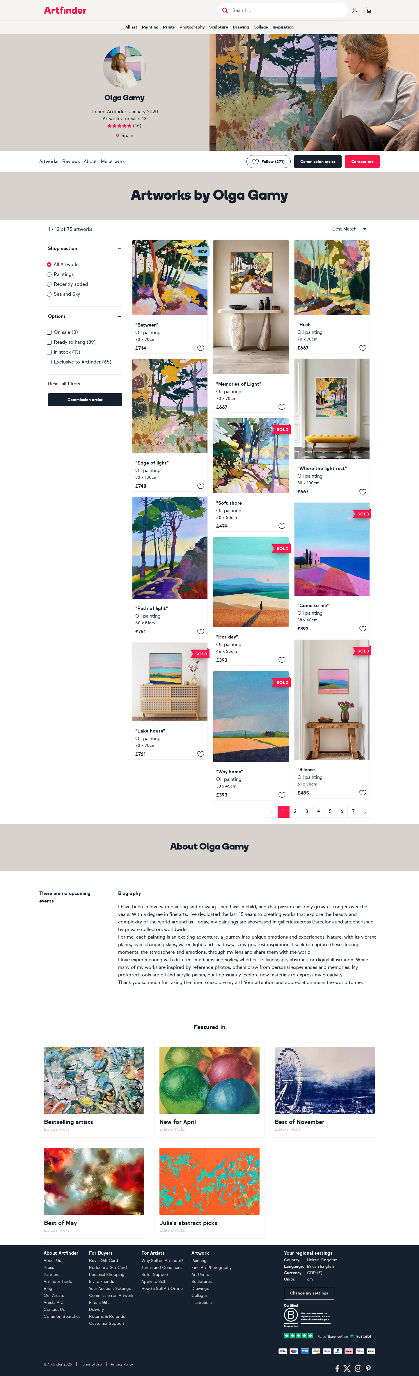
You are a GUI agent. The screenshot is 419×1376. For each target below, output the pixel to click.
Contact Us (54, 1309)
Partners (51, 1274)
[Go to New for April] (209, 1089)
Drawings (200, 1288)
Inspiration (283, 27)
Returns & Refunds (107, 1316)
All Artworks (66, 264)
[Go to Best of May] (94, 1190)
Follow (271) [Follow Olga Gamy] (269, 161)
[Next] (365, 812)
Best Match (350, 229)
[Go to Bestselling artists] (94, 1089)
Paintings (64, 274)
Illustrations (202, 1302)
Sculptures (201, 1281)
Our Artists (54, 1295)
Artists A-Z (54, 1302)
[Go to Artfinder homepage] (65, 10)
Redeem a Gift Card (108, 1267)
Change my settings (309, 1293)
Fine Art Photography (211, 1267)
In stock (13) (67, 352)
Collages (199, 1295)
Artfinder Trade (58, 1281)
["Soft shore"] (250, 474)
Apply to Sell (153, 1281)
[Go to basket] (368, 10)
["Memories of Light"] (250, 326)
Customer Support (106, 1323)
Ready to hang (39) (75, 342)
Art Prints (200, 1274)
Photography (192, 27)
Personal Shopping (107, 1274)
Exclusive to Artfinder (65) (82, 362)
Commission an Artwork (111, 1295)
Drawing (241, 27)
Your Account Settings (110, 1288)
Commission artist (317, 161)
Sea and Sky (67, 294)
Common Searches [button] (62, 1316)
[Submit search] (225, 10)
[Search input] (285, 10)
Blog (48, 1288)
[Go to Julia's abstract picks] (209, 1190)
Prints (169, 27)
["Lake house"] (169, 701)
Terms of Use (91, 1364)
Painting (150, 27)
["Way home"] (250, 735)
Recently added (71, 284)
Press (49, 1267)
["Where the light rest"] (332, 428)
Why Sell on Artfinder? (162, 1260)
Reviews (71, 161)
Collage (260, 27)
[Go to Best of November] (325, 1089)
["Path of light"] (169, 567)
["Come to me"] (332, 568)
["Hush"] (332, 296)
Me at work (113, 161)
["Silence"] (332, 719)
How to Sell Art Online (162, 1288)
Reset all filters (64, 383)
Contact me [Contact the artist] (362, 161)
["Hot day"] (250, 601)
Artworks (48, 161)
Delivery (96, 1309)
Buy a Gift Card (103, 1260)
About (90, 161)
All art (131, 27)
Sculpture (218, 27)
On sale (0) (66, 332)
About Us (52, 1260)
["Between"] (169, 296)
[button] (85, 248)
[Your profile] (355, 10)
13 (144, 118)
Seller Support (154, 1274)
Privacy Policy (122, 1364)
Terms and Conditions (161, 1267)
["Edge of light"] (169, 425)
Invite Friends (101, 1281)
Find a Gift (99, 1302)
